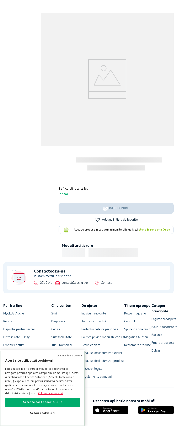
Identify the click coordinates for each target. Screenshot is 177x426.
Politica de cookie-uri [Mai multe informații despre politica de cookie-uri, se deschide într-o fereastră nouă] (50, 393)
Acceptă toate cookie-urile (42, 402)
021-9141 (46, 283)
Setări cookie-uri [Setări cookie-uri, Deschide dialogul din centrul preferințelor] (42, 413)
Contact (106, 283)
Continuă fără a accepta (69, 356)
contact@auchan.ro (75, 283)
